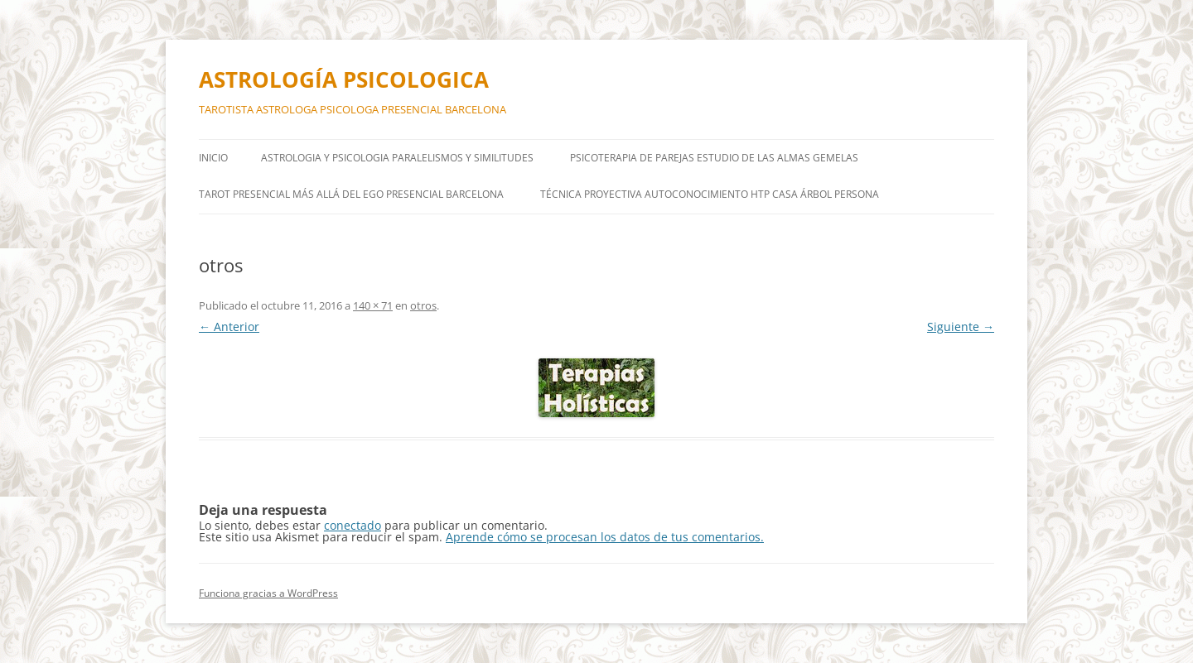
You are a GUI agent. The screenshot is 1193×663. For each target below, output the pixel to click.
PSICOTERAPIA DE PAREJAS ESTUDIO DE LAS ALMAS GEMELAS (714, 158)
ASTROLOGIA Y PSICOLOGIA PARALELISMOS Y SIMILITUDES (397, 158)
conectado (352, 525)
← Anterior (229, 326)
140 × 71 (373, 305)
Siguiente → (960, 326)
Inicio (213, 158)
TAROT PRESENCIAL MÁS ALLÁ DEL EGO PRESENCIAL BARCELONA (351, 194)
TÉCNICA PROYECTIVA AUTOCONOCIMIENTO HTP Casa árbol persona (709, 194)
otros (423, 305)
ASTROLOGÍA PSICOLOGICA (344, 79)
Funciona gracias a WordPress (268, 593)
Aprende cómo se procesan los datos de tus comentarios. (605, 537)
